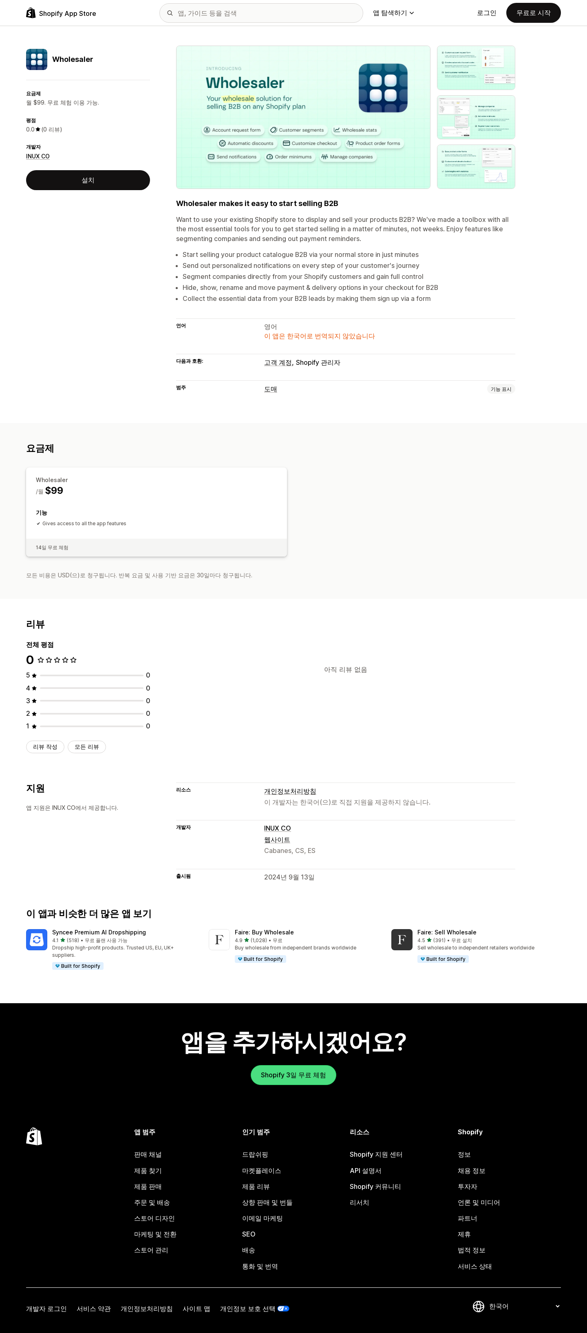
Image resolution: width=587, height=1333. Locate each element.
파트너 (467, 1218)
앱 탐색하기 (393, 13)
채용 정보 (471, 1170)
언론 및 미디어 (479, 1202)
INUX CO (38, 156)
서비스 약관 (94, 1308)
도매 (270, 389)
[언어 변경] (524, 1306)
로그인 (487, 13)
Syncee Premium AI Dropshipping (99, 932)
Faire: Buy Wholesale (264, 932)
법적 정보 (471, 1250)
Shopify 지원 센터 (376, 1154)
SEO (249, 1234)
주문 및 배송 (152, 1202)
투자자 (467, 1186)
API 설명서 (366, 1170)
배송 (248, 1250)
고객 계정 (278, 362)
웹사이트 (277, 839)
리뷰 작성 (45, 746)
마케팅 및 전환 (155, 1234)
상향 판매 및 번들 (267, 1202)
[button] (111, 950)
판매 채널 (148, 1154)
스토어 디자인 (154, 1218)
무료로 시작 (533, 13)
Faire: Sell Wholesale (447, 932)
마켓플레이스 (261, 1170)
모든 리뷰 (87, 746)
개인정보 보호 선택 (248, 1308)
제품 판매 (148, 1186)
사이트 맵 (196, 1308)
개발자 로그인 (46, 1308)
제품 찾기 (148, 1170)
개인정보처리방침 (290, 791)
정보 (464, 1154)
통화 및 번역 (260, 1266)
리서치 (359, 1202)
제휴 (464, 1234)
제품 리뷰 (256, 1186)
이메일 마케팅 (262, 1218)
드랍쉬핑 (255, 1154)
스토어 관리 (151, 1250)
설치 (88, 180)
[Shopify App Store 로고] (61, 12)
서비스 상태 (475, 1266)
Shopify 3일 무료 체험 (293, 1075)
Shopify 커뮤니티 (375, 1186)
